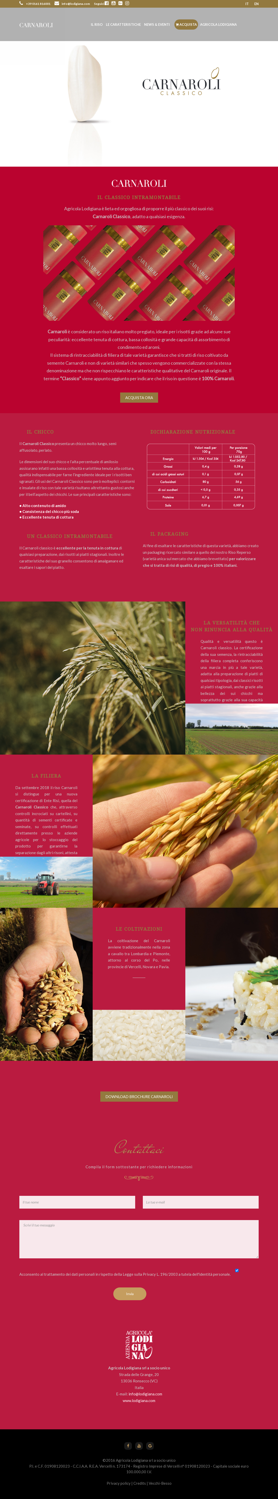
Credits (139, 1483)
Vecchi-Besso (160, 1483)
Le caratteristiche (123, 24)
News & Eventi (157, 24)
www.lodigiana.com (139, 1400)
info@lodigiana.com (145, 1394)
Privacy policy (119, 1483)
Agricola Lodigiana (218, 24)
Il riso (97, 24)
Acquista (186, 24)
